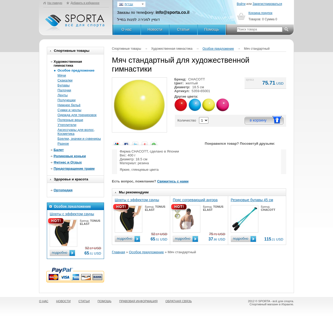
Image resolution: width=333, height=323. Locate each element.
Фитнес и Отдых (68, 162)
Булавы (63, 85)
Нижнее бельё (68, 105)
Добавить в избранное (85, 2)
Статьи (183, 29)
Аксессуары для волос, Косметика (76, 132)
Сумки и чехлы (69, 110)
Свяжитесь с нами (173, 181)
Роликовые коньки (70, 156)
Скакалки (65, 80)
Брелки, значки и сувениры (79, 139)
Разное (63, 143)
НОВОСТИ (63, 301)
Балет (59, 150)
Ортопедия (63, 190)
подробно (59, 253)
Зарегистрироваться (267, 4)
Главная (118, 252)
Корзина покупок (260, 13)
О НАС (43, 301)
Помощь (211, 29)
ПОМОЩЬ (104, 301)
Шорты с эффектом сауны (72, 214)
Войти (241, 4)
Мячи (61, 75)
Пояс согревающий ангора (195, 200)
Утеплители (66, 125)
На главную (54, 2)
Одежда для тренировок (77, 115)
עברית (129, 4)
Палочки (64, 90)
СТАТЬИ (84, 301)
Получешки (66, 100)
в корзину (258, 120)
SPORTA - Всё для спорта (75, 20)
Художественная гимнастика (68, 63)
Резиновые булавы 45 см (252, 200)
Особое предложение (75, 70)
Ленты (62, 95)
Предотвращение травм (74, 168)
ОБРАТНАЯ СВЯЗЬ (178, 301)
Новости (155, 29)
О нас (126, 29)
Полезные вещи (70, 120)
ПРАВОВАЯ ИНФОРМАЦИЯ (138, 301)
